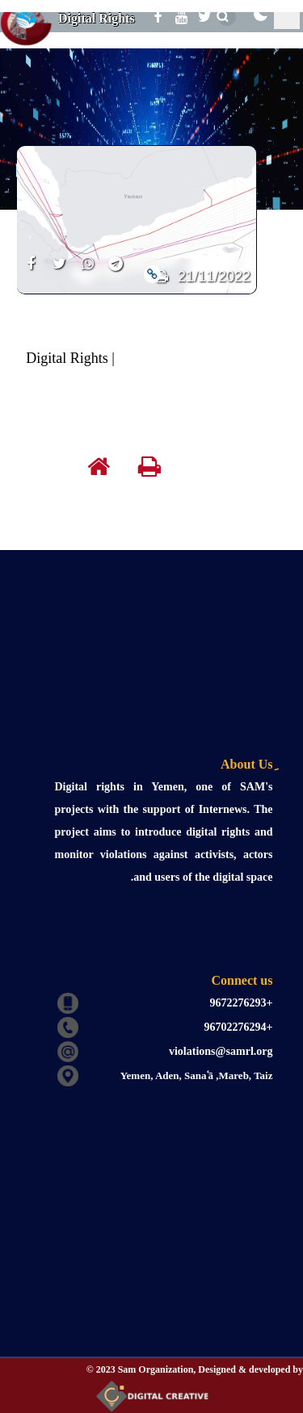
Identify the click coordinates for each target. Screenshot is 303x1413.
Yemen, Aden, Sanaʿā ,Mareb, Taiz (196, 1075)
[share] (31, 273)
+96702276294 (238, 1027)
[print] (161, 470)
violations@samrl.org (221, 1051)
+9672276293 (241, 1003)
